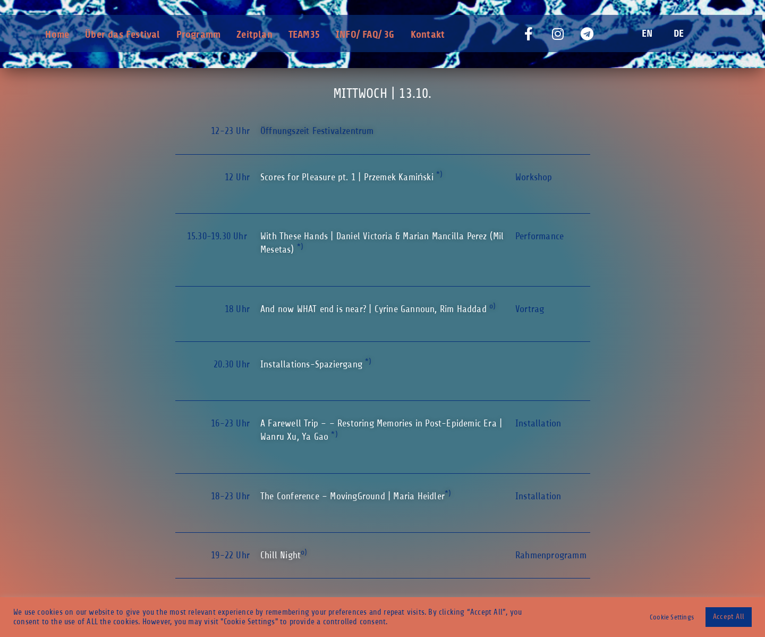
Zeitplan (254, 34)
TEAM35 (304, 34)
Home (57, 34)
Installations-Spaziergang (312, 364)
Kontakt (428, 34)
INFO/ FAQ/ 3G (365, 34)
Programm (198, 34)
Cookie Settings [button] (672, 617)
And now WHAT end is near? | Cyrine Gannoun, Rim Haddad (374, 309)
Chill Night (280, 555)
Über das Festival (122, 34)
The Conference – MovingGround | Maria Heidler (352, 496)
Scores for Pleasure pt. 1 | (348, 177)
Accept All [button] (728, 617)
